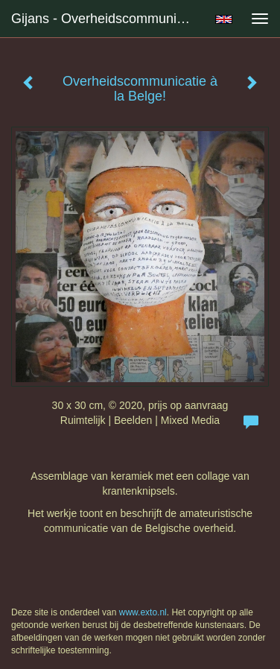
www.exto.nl (143, 612)
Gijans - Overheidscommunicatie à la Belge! (107, 18)
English (223, 19)
